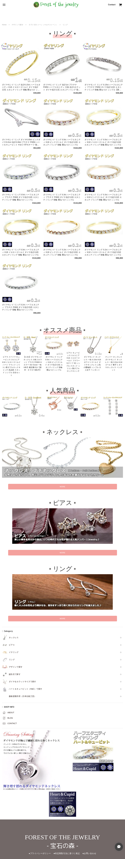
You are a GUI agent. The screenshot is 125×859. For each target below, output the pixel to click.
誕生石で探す (15, 674)
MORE (62, 487)
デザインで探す (15, 667)
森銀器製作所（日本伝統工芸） (22, 696)
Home (4, 25)
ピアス (12, 645)
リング (12, 659)
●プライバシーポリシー (38, 853)
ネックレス (14, 637)
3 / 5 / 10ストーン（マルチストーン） (43, 25)
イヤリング (14, 652)
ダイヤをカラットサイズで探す (22, 681)
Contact (111, 5)
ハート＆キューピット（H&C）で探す (25, 689)
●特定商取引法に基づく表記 (67, 853)
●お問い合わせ (91, 853)
